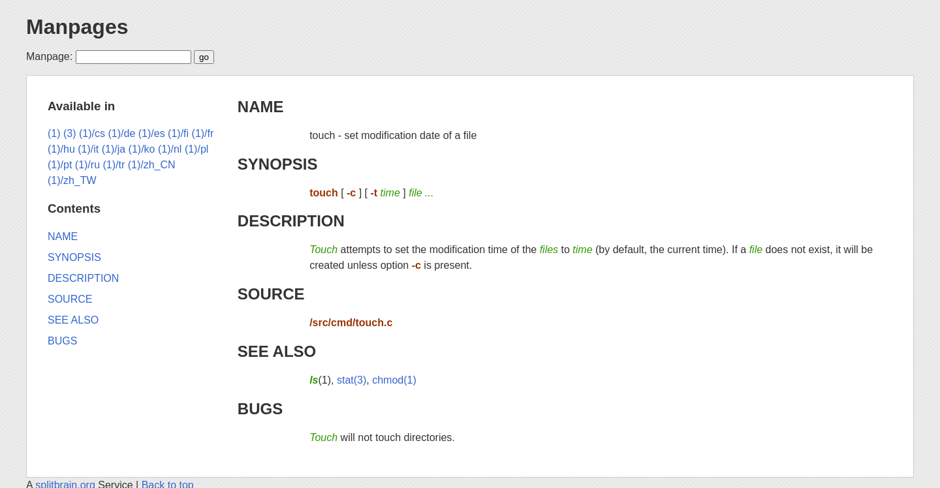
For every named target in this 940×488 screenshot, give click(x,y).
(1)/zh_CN (152, 164)
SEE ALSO (277, 351)
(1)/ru (87, 164)
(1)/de (121, 133)
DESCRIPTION (291, 221)
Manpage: (49, 56)
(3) (69, 133)
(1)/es (151, 133)
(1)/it (88, 149)
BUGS (260, 409)
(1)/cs (92, 133)
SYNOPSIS (278, 164)
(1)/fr (203, 133)
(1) (54, 133)
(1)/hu (61, 149)
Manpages (77, 26)
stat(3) (351, 380)
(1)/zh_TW (72, 180)
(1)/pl (196, 149)
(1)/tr (113, 164)
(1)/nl (169, 149)
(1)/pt (60, 164)
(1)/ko (142, 149)
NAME (261, 106)
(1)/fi (178, 133)
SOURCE (271, 294)
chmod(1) (394, 380)
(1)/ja (113, 149)
